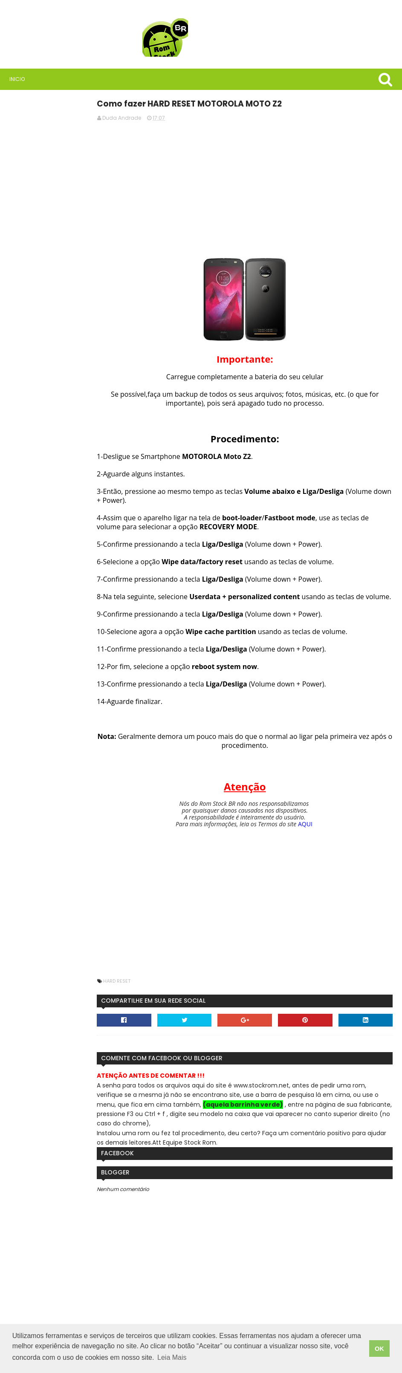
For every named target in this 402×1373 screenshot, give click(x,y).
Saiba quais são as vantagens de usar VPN (64, 294)
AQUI (323, 832)
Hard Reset (151, 989)
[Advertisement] (263, 187)
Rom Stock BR (72, 243)
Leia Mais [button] (171, 1359)
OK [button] (379, 1349)
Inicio (15, 79)
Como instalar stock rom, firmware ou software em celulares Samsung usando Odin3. (73, 460)
